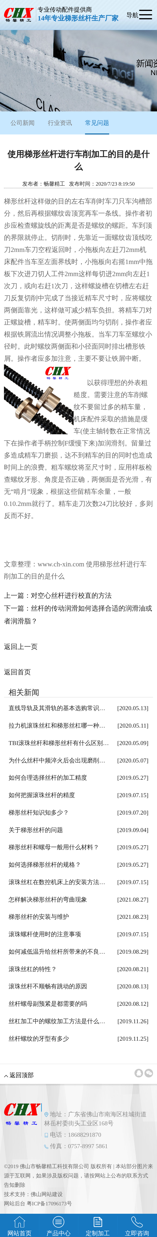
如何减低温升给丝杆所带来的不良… (57, 951)
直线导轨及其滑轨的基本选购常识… (57, 708)
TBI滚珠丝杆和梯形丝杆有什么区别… (59, 743)
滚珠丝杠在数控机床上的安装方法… (57, 882)
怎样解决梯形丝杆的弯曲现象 (48, 899)
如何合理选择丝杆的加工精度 (48, 777)
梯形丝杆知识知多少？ (39, 812)
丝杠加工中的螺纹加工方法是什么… (57, 1021)
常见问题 (97, 127)
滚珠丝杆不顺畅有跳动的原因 (48, 986)
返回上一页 (21, 646)
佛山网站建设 (47, 1194)
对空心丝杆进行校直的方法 (71, 595)
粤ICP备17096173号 (49, 1204)
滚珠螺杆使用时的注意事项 (45, 934)
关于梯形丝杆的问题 (36, 830)
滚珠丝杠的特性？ (33, 969)
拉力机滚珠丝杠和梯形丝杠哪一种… (57, 725)
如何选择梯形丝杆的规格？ (45, 864)
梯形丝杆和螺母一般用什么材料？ (54, 847)
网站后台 (14, 1204)
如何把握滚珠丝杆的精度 (42, 795)
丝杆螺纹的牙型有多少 (39, 1038)
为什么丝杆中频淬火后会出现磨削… (57, 760)
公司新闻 (22, 123)
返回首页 (17, 672)
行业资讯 (60, 123)
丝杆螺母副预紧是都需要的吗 (48, 1003)
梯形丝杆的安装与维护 (39, 916)
